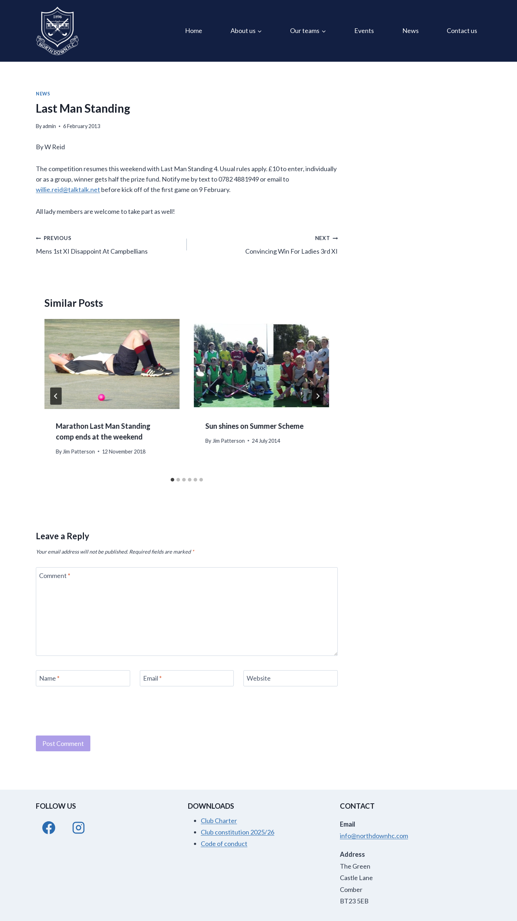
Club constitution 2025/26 (237, 832)
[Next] (317, 396)
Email (152, 678)
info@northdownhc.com (374, 836)
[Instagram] (78, 828)
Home (193, 30)
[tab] (172, 479)
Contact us (462, 30)
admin (49, 126)
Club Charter (219, 820)
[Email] (187, 678)
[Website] (290, 678)
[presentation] (112, 364)
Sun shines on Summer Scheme (254, 426)
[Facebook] (49, 828)
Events (364, 30)
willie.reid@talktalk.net (68, 189)
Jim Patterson (79, 451)
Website (259, 678)
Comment (54, 575)
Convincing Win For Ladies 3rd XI (265, 243)
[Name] (83, 678)
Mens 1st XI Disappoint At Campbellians (108, 243)
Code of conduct (224, 843)
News (410, 30)
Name (49, 678)
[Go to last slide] (56, 396)
